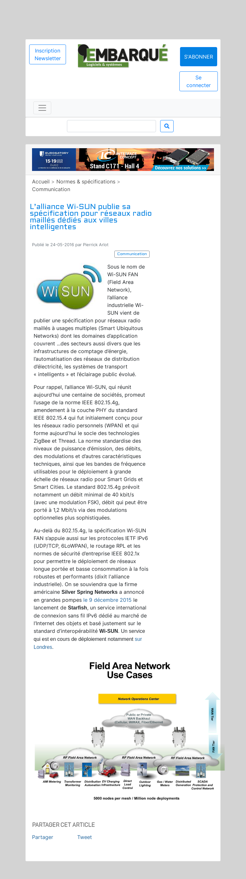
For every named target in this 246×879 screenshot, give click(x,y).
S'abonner (198, 56)
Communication (51, 189)
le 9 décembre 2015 (107, 600)
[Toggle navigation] (42, 107)
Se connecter (198, 81)
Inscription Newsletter (48, 54)
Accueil (41, 181)
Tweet (84, 837)
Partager (42, 837)
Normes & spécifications (85, 181)
